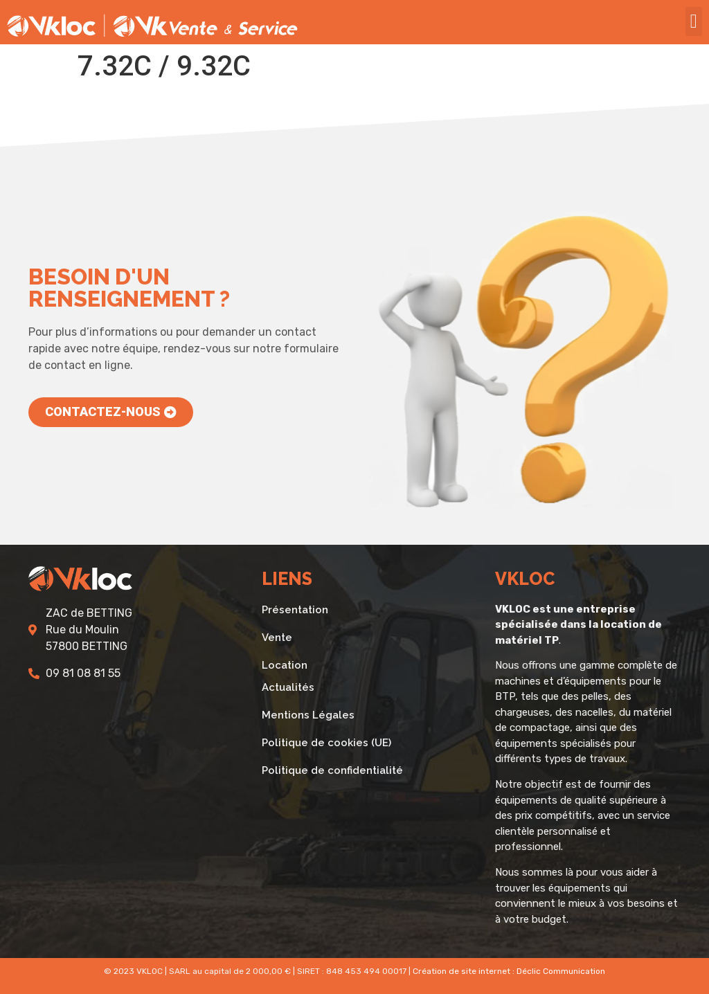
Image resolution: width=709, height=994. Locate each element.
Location (284, 665)
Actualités (288, 687)
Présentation (295, 610)
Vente (277, 637)
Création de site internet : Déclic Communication (509, 971)
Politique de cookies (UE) (326, 743)
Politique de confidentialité (332, 770)
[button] (693, 21)
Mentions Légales (308, 715)
